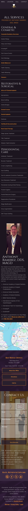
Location (10, 1)
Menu (3, 1)
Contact (24, 1)
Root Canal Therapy (7, 128)
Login (21, 504)
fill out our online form (18, 317)
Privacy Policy (15, 504)
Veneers (3, 77)
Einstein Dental (18, 501)
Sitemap (7, 504)
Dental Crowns (5, 109)
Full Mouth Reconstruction (9, 124)
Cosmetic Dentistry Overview (10, 34)
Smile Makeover (6, 63)
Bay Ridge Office (14, 358)
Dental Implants (5, 114)
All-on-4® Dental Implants (8, 90)
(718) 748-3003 (8, 319)
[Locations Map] (14, 336)
